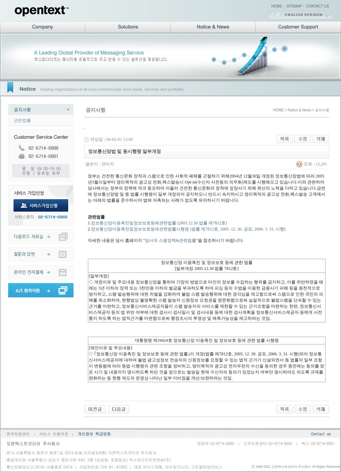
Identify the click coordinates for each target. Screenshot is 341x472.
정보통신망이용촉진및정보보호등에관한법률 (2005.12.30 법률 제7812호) (159, 223)
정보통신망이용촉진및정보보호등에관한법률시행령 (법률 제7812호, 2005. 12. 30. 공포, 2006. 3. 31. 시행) (188, 229)
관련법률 (22, 120)
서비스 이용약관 (54, 433)
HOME (276, 6)
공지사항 (22, 109)
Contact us (321, 433)
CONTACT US (317, 6)
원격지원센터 (18, 433)
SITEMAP (294, 6)
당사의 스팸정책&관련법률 (170, 240)
